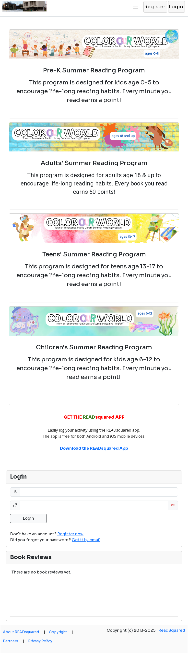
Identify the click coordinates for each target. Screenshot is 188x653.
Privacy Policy (40, 641)
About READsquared (24, 632)
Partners (13, 641)
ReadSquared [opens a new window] (171, 630)
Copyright (61, 632)
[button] (155, 6)
